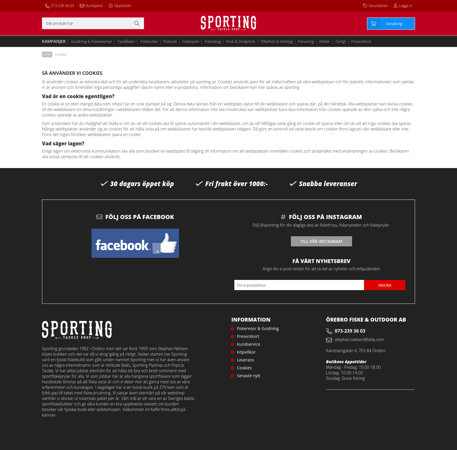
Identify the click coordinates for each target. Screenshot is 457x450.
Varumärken (378, 5)
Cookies (244, 367)
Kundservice (248, 344)
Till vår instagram (321, 241)
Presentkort (361, 41)
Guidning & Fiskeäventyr (91, 41)
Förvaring (306, 41)
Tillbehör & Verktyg (277, 41)
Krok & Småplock (240, 41)
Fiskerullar (149, 41)
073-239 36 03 (62, 5)
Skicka (384, 285)
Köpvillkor (246, 352)
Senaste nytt (249, 375)
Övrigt (340, 41)
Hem (47, 54)
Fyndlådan (126, 41)
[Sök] (93, 23)
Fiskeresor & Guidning (258, 328)
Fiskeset (170, 41)
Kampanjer (54, 41)
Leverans (245, 360)
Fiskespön (190, 41)
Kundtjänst (94, 5)
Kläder (324, 41)
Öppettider (122, 5)
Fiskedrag (213, 41)
